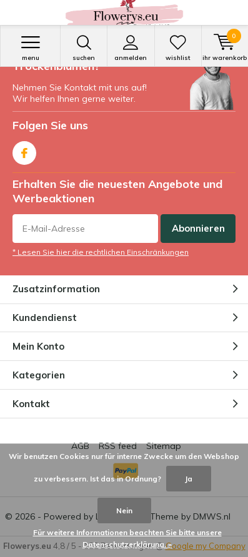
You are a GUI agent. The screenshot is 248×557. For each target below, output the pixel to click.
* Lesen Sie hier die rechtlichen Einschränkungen (100, 252)
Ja (188, 478)
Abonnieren (198, 228)
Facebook (24, 150)
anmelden (130, 48)
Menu (30, 48)
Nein (124, 510)
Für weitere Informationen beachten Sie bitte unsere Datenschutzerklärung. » (127, 539)
